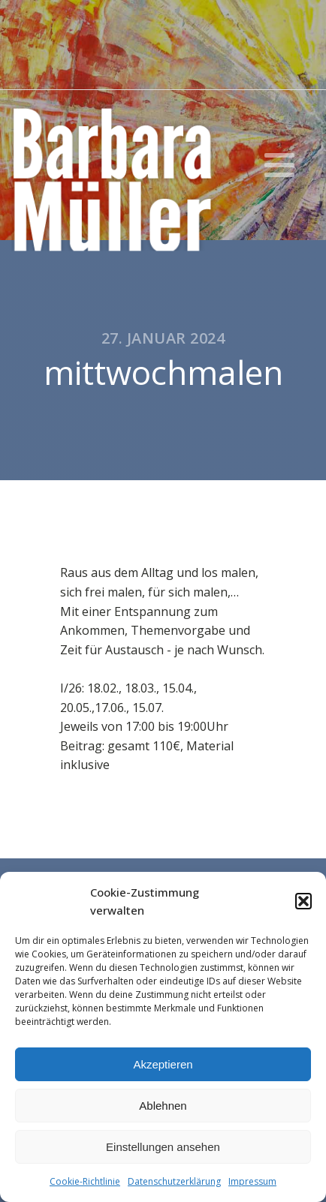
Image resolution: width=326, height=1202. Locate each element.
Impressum (252, 1181)
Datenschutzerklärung (174, 1181)
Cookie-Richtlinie (85, 1181)
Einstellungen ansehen (163, 1146)
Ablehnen (162, 1105)
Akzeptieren (162, 1064)
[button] (303, 901)
